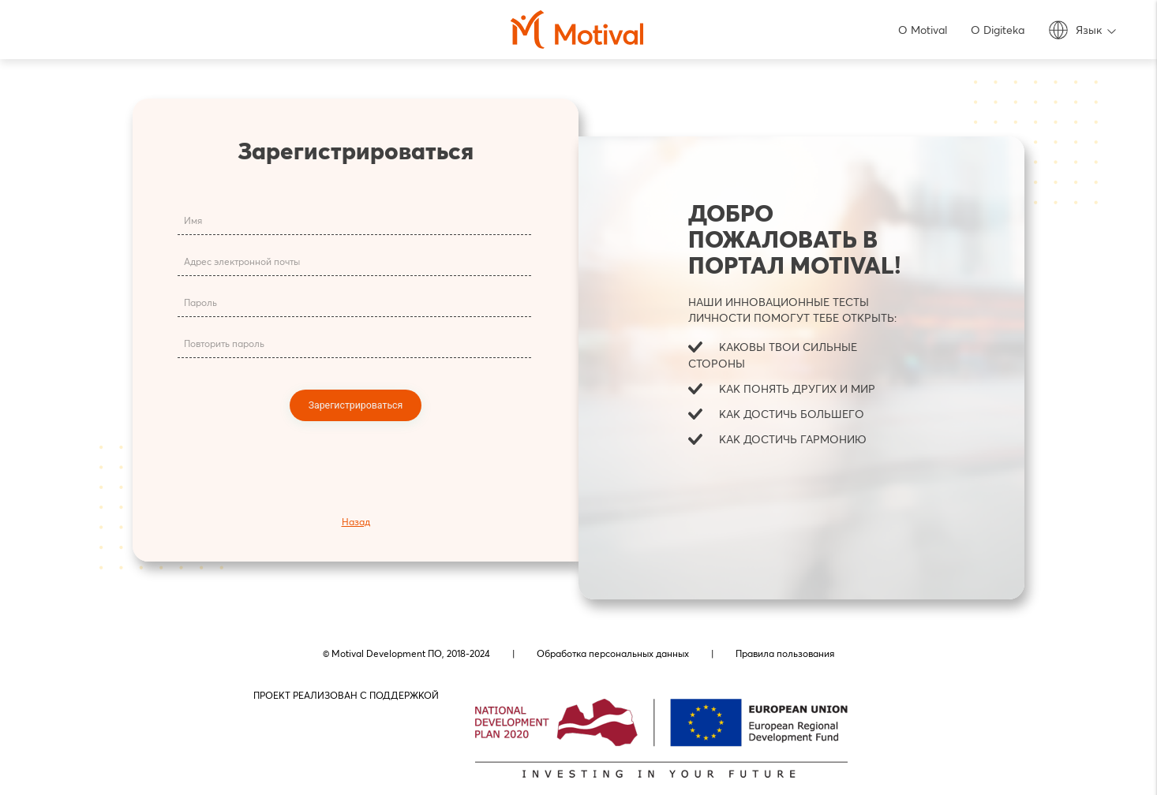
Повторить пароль (222, 345)
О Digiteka (997, 30)
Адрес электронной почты (240, 263)
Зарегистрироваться (356, 404)
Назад (356, 522)
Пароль (198, 304)
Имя (191, 222)
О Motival (922, 30)
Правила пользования (785, 653)
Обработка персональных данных (613, 653)
